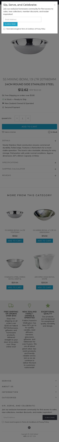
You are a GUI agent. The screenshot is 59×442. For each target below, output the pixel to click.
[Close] (55, 4)
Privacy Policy (40, 29)
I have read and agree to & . (24, 29)
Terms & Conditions (27, 29)
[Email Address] (22, 19)
